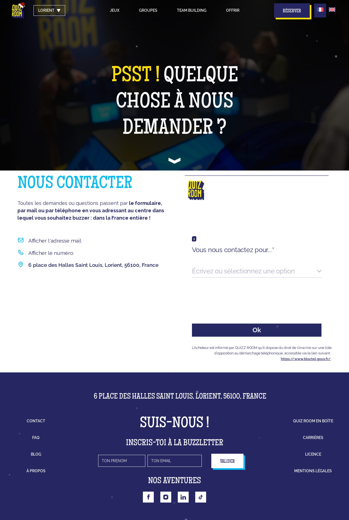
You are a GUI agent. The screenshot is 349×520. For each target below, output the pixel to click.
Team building (191, 10)
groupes (148, 10)
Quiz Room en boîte (313, 421)
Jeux (114, 10)
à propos (36, 471)
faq (36, 437)
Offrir (232, 10)
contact (36, 421)
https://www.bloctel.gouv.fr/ (306, 359)
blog (36, 454)
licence (313, 454)
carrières (313, 437)
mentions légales (313, 471)
